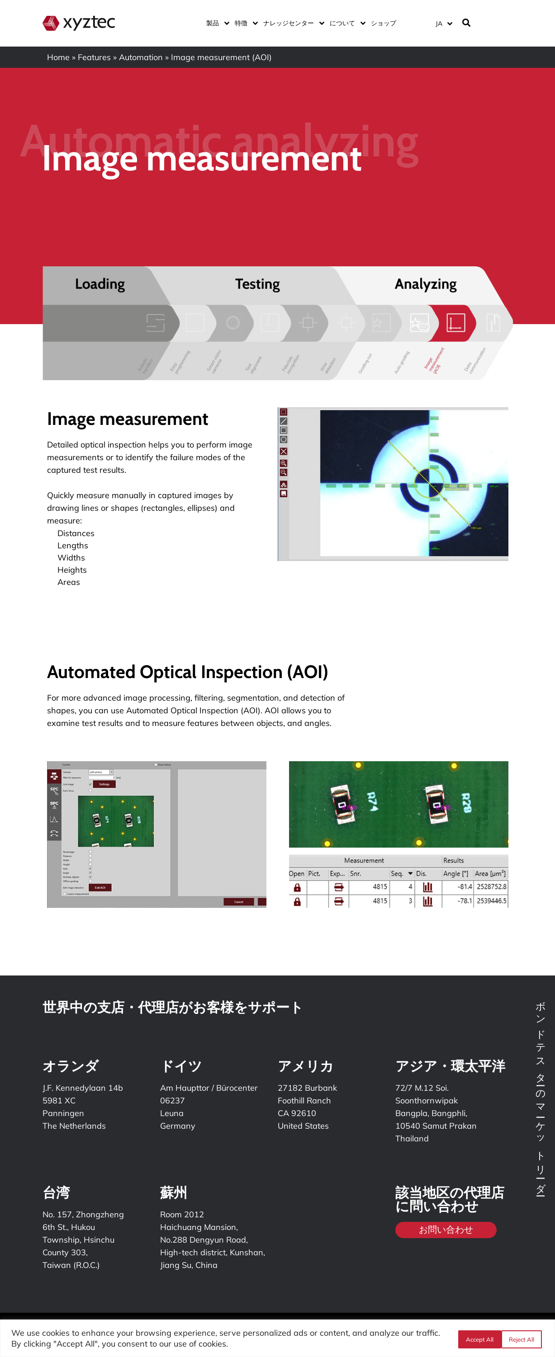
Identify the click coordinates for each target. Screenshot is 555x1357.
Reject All (476, 1338)
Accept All (522, 1338)
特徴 (244, 23)
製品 (216, 23)
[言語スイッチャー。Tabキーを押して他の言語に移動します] (443, 23)
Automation (141, 57)
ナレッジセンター (292, 23)
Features (94, 57)
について (346, 23)
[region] (277, 1338)
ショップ (383, 23)
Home (58, 57)
